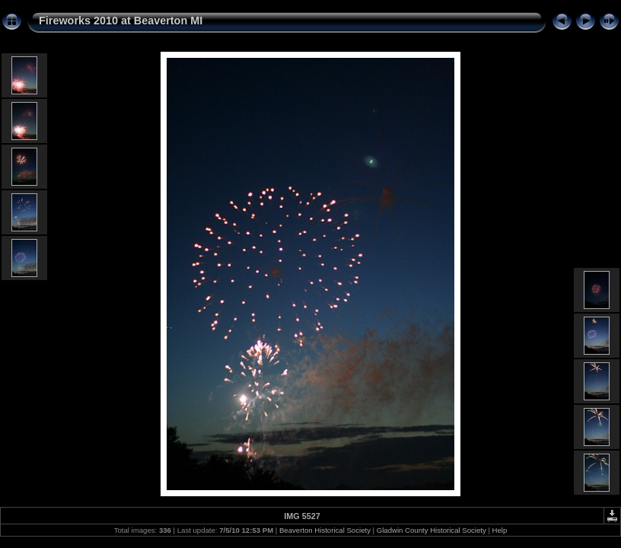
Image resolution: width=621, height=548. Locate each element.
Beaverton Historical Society (325, 530)
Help (500, 530)
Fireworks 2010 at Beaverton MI (120, 20)
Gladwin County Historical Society (431, 530)
